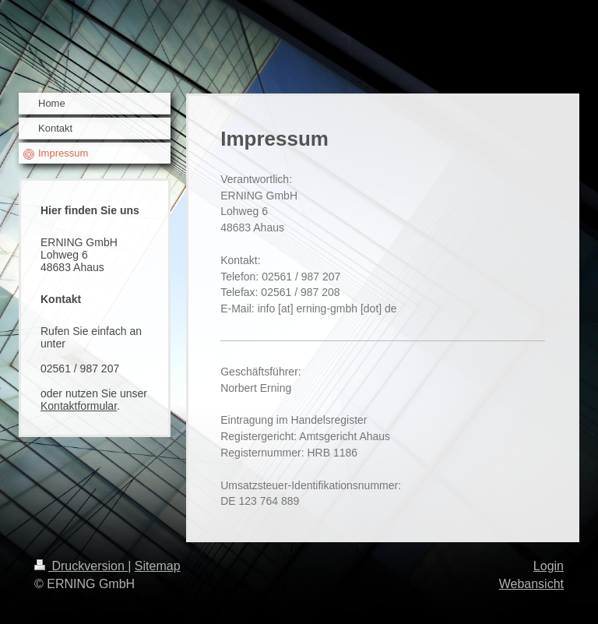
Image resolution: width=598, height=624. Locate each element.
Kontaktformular (78, 406)
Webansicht (531, 584)
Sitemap (158, 566)
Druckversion (81, 566)
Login (548, 566)
